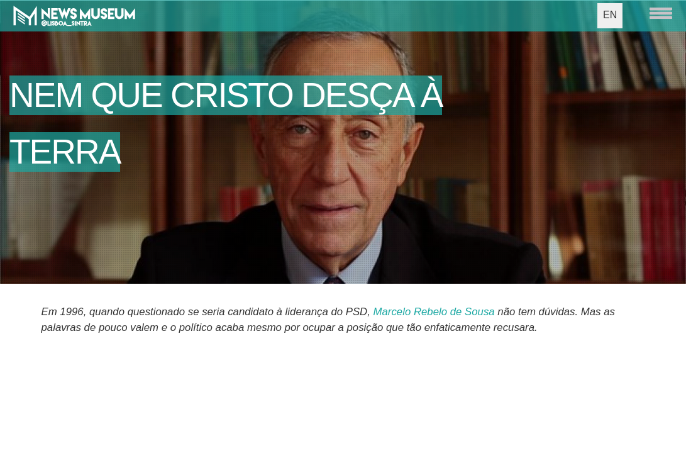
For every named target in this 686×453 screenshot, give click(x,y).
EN (610, 14)
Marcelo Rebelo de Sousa (434, 312)
